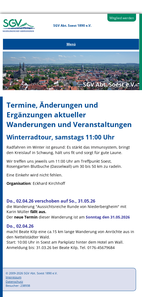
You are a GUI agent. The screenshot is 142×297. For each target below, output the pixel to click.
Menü (71, 44)
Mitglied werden (122, 18)
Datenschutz (14, 281)
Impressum (13, 277)
